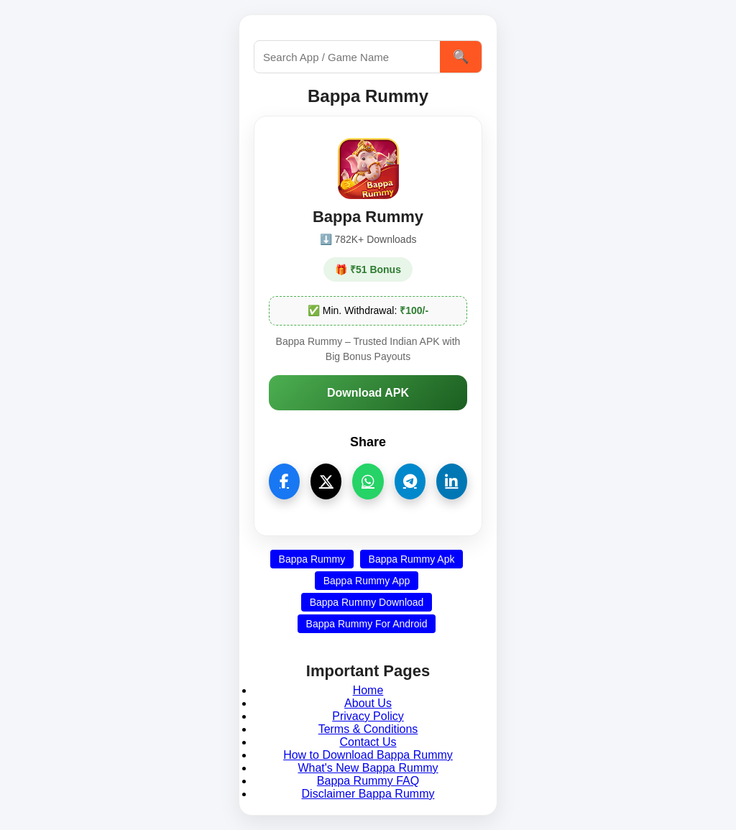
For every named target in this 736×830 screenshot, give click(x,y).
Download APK (368, 393)
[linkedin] (451, 481)
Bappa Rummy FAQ (368, 781)
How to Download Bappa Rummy (368, 755)
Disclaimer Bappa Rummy (368, 794)
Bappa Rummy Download (367, 602)
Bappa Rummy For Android (367, 624)
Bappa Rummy (312, 559)
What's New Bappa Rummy (368, 768)
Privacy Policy (368, 716)
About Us (368, 703)
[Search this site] (347, 57)
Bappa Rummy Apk (412, 559)
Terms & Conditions (368, 729)
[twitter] (325, 481)
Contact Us (367, 742)
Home (368, 690)
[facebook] (284, 481)
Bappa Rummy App (366, 580)
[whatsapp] (367, 481)
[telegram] (410, 481)
